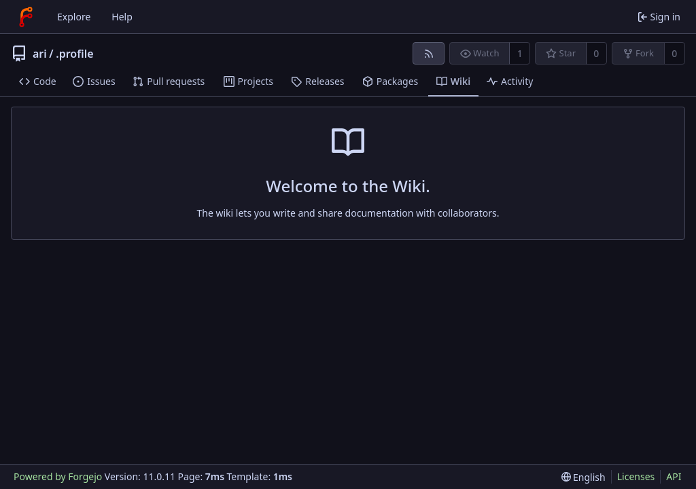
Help (122, 16)
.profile (74, 53)
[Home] (26, 17)
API (673, 476)
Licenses (636, 476)
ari (40, 53)
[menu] (583, 477)
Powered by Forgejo (58, 476)
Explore (73, 16)
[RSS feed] (429, 53)
